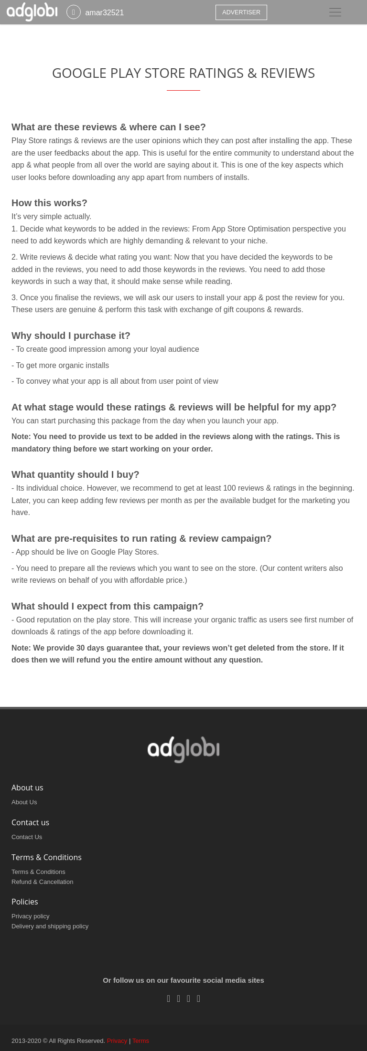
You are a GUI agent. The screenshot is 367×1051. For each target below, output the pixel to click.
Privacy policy (30, 916)
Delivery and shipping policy (49, 926)
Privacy (117, 1040)
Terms (140, 1040)
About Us (24, 802)
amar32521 (104, 13)
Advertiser (241, 12)
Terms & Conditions (38, 871)
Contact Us (26, 837)
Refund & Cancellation (42, 881)
